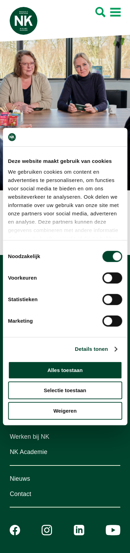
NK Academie (28, 451)
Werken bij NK (29, 436)
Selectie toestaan (65, 390)
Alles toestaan (65, 370)
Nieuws (20, 478)
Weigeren (65, 411)
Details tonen (91, 349)
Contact (20, 493)
